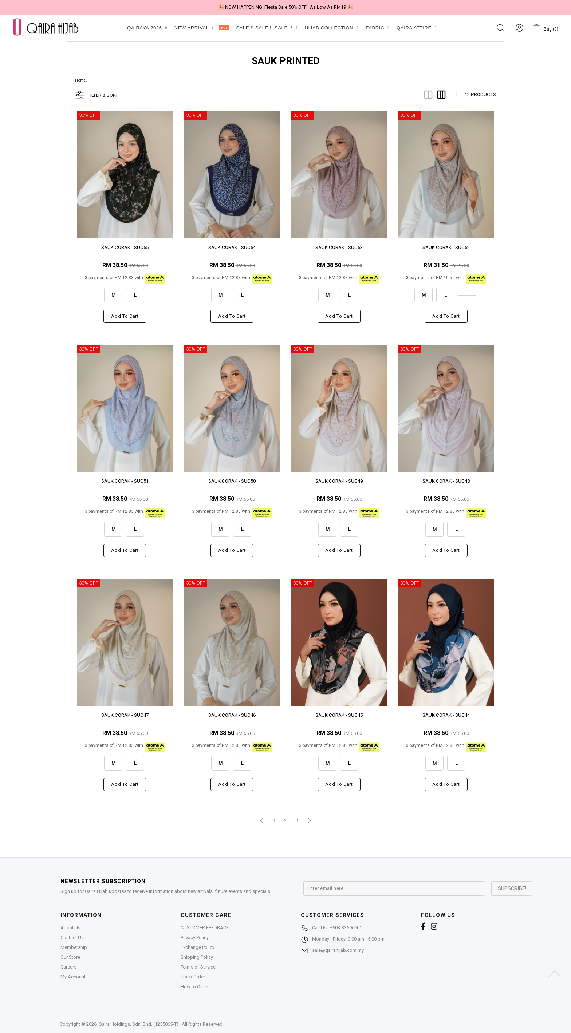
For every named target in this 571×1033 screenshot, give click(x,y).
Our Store (70, 957)
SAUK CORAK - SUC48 (446, 481)
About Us (70, 927)
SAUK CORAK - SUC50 (232, 481)
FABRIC (377, 28)
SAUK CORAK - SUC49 (339, 481)
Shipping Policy (197, 957)
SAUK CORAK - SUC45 (339, 715)
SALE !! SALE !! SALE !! (266, 28)
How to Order (195, 986)
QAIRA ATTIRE (417, 28)
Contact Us (72, 937)
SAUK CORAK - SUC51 (125, 481)
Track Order (193, 976)
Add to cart (124, 316)
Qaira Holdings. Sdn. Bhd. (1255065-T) (138, 1024)
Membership (73, 947)
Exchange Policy (197, 947)
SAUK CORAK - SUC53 (339, 247)
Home (80, 80)
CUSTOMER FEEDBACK (205, 927)
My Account (73, 976)
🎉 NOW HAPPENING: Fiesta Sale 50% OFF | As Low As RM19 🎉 (285, 7)
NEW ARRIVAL (201, 28)
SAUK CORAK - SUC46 (232, 715)
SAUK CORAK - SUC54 (232, 247)
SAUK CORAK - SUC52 (446, 247)
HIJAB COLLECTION (331, 28)
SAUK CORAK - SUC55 (125, 247)
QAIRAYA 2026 (147, 28)
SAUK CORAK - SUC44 (446, 715)
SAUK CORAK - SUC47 (125, 715)
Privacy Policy (195, 937)
